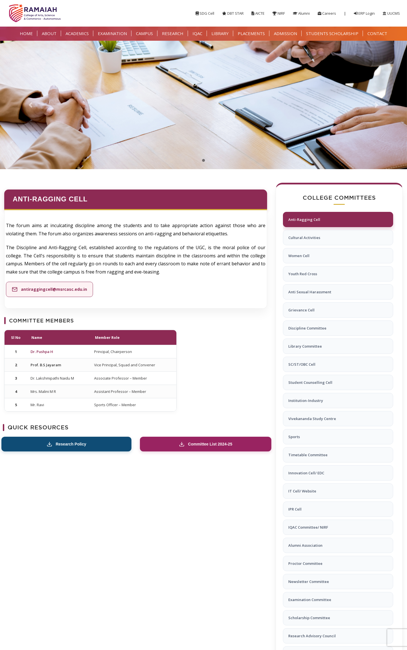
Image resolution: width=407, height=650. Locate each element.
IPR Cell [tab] (295, 509)
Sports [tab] (294, 436)
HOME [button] (26, 33)
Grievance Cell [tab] (301, 310)
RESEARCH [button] (172, 33)
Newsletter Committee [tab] (308, 581)
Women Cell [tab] (298, 255)
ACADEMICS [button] (77, 33)
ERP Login (364, 13)
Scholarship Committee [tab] (309, 617)
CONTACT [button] (377, 33)
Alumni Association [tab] (305, 545)
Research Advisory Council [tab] (312, 635)
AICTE (258, 13)
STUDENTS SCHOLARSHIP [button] (332, 33)
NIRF (278, 13)
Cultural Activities (304, 237)
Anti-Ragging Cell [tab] (304, 219)
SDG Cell (205, 13)
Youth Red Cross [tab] (302, 273)
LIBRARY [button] (220, 33)
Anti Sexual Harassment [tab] (309, 291)
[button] (30, 105)
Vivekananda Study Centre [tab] (312, 418)
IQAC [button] (197, 33)
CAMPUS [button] (144, 33)
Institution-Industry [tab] (305, 400)
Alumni (301, 13)
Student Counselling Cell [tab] (310, 382)
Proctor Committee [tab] (305, 563)
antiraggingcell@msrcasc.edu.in (54, 289)
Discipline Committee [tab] (307, 328)
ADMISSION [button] (285, 33)
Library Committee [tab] (305, 346)
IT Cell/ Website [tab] (302, 491)
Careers (327, 13)
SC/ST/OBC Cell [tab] (301, 364)
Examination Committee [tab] (309, 599)
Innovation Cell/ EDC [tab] (306, 472)
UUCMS (391, 13)
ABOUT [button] (49, 33)
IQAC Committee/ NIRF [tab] (308, 527)
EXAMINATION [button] (112, 33)
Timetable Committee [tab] (308, 454)
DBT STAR (233, 13)
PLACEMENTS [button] (251, 33)
